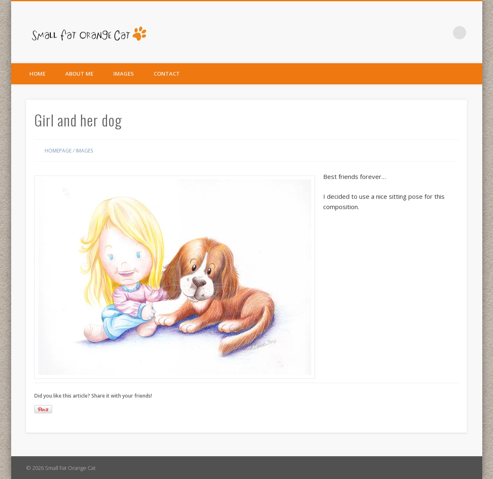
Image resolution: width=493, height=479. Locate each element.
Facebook (442, 32)
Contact (167, 73)
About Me (79, 73)
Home (37, 73)
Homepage (58, 150)
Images (123, 73)
